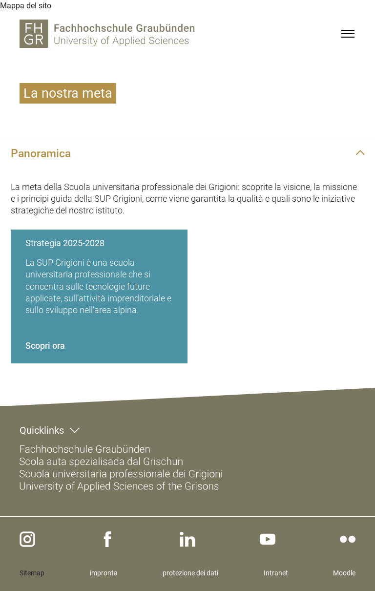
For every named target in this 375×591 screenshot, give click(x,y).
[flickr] (347, 539)
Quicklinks (42, 430)
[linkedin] (187, 539)
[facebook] (107, 539)
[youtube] (267, 539)
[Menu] (347, 34)
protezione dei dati (190, 573)
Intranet (276, 573)
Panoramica (41, 153)
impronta (104, 573)
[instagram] (27, 539)
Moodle (344, 573)
